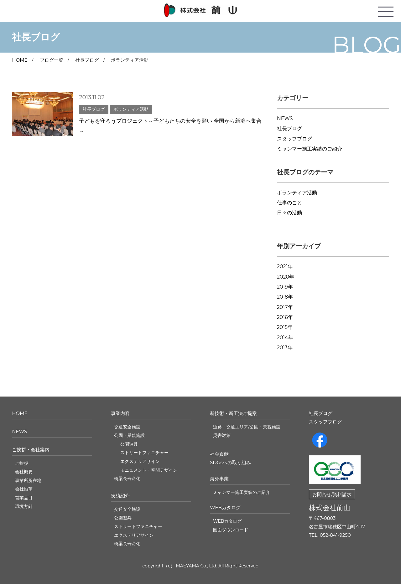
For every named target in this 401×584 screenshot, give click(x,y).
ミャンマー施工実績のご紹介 (309, 149)
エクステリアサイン (140, 461)
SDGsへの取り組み (230, 462)
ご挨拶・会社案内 (30, 450)
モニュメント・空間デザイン (148, 470)
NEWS (285, 118)
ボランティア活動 (297, 193)
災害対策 (222, 435)
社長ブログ (87, 60)
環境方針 (24, 506)
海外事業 (219, 479)
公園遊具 (129, 444)
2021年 (285, 266)
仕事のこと (289, 203)
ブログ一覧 (51, 60)
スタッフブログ (294, 139)
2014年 (285, 338)
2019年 (285, 287)
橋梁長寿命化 (127, 478)
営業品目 (24, 497)
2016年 (285, 317)
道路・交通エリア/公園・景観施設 (246, 427)
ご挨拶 (21, 463)
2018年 (285, 297)
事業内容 (120, 413)
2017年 (285, 307)
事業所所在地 (28, 480)
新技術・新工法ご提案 (233, 413)
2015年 (285, 327)
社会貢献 (219, 454)
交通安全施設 (127, 427)
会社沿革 (24, 489)
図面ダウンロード (230, 530)
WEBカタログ (225, 507)
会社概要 (24, 471)
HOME (19, 413)
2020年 (285, 277)
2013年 (285, 348)
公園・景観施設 (129, 435)
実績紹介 (120, 496)
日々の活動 (289, 213)
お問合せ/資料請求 (332, 494)
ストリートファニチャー (144, 452)
